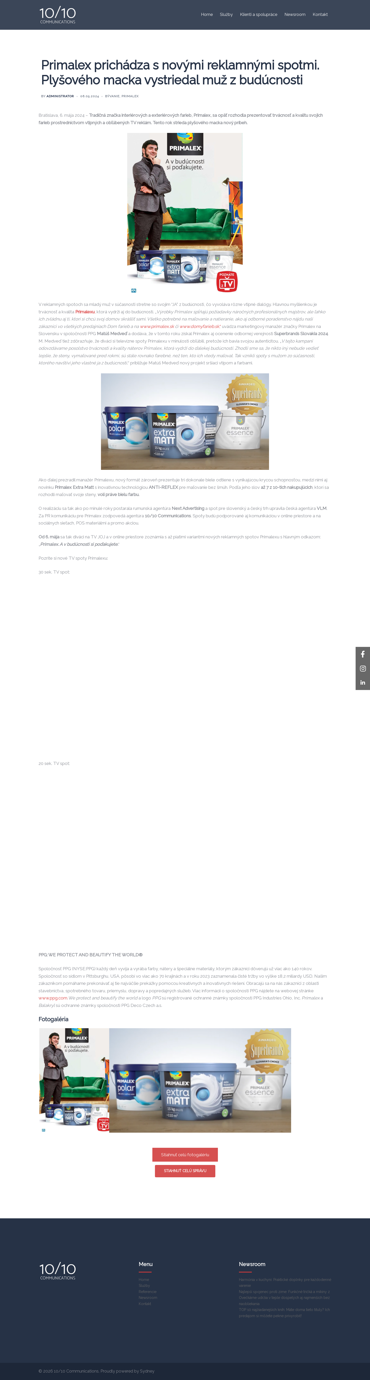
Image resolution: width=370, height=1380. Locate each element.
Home (207, 14)
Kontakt (320, 14)
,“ (200, 326)
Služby (226, 14)
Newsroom (295, 14)
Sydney (147, 1371)
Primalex (130, 96)
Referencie (147, 1292)
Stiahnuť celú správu (185, 1171)
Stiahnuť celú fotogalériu (185, 1154)
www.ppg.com (53, 997)
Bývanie (112, 96)
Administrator (60, 96)
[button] (363, 683)
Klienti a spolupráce (258, 14)
